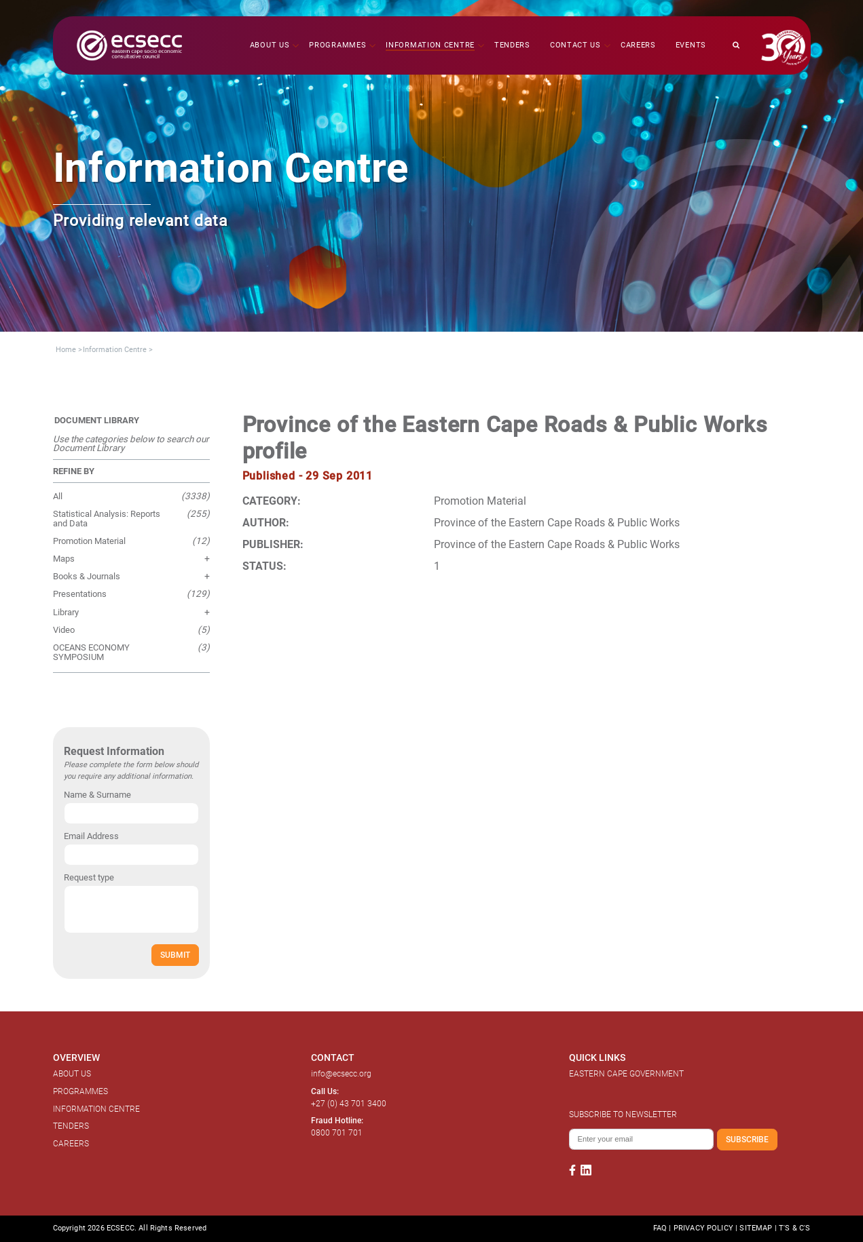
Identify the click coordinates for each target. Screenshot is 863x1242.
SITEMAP (755, 1228)
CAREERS (71, 1143)
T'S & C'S (794, 1228)
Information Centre (115, 349)
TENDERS (71, 1126)
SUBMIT (175, 955)
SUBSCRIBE (747, 1139)
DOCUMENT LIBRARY (96, 420)
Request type (89, 877)
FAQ (660, 1228)
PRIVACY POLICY (703, 1228)
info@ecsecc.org (341, 1074)
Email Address (91, 836)
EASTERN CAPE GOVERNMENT (626, 1074)
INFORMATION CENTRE (96, 1109)
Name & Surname (97, 795)
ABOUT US (72, 1074)
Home (66, 349)
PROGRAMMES (80, 1091)
